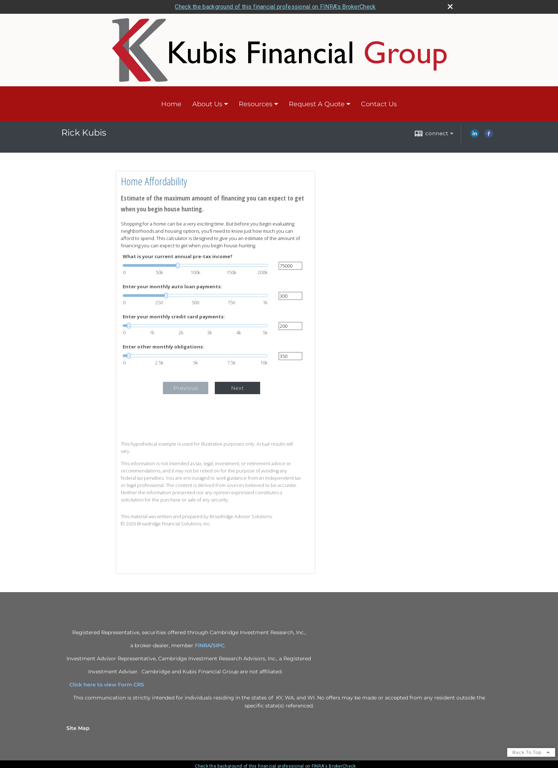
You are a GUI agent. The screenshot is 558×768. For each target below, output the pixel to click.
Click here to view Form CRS (109, 684)
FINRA (203, 645)
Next (237, 388)
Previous (185, 388)
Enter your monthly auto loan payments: (172, 286)
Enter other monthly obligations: (163, 346)
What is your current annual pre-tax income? (178, 256)
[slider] (195, 265)
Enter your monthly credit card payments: (174, 316)
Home (171, 104)
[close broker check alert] (450, 6)
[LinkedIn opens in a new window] (474, 136)
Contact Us (379, 104)
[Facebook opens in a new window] (488, 136)
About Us (207, 104)
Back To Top (531, 752)
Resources (255, 104)
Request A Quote (317, 104)
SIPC (219, 645)
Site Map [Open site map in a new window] (78, 728)
